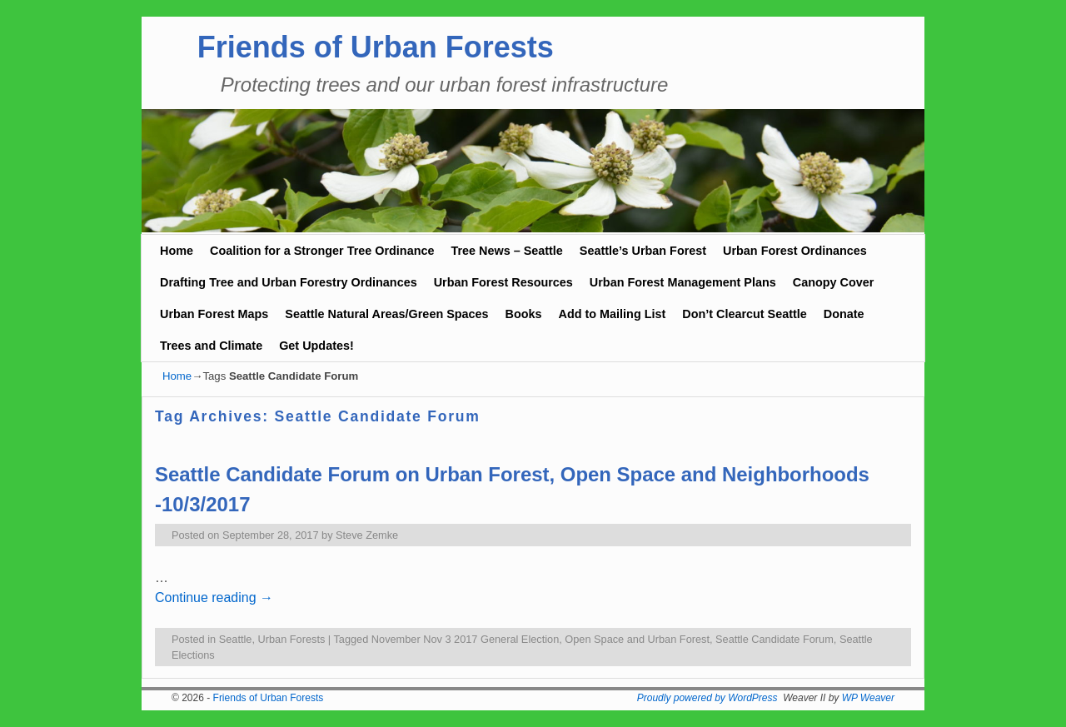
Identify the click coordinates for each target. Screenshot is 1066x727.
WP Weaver (868, 698)
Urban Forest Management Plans (683, 282)
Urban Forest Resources (503, 282)
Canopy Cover (833, 282)
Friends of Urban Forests (375, 47)
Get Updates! (316, 345)
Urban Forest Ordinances (795, 250)
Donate (844, 314)
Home (176, 250)
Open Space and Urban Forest (637, 639)
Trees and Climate (211, 345)
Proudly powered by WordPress (707, 698)
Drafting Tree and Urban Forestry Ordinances (288, 282)
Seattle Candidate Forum (774, 639)
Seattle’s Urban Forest (643, 250)
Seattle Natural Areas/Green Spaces (386, 314)
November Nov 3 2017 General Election (465, 639)
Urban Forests (292, 639)
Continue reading (214, 597)
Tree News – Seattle (506, 250)
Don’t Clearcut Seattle (744, 314)
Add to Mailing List (612, 314)
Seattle (235, 639)
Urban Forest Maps (214, 314)
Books (524, 314)
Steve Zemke (367, 535)
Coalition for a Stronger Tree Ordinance (322, 250)
